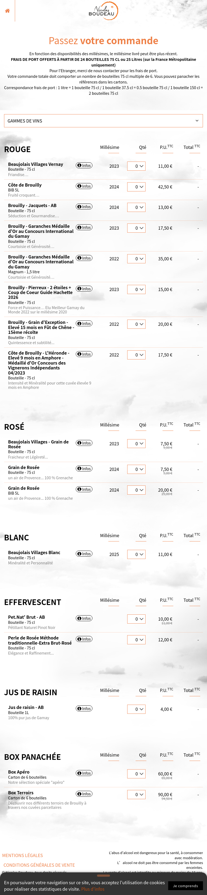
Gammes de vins (25, 120)
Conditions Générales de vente (39, 865)
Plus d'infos (92, 889)
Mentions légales (22, 855)
